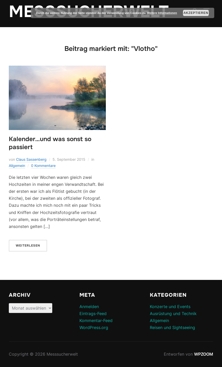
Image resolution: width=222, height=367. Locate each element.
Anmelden (89, 306)
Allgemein (17, 165)
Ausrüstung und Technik (173, 313)
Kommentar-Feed (96, 320)
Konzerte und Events (170, 306)
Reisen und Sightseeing (172, 327)
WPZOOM (203, 354)
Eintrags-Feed (93, 313)
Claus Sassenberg (31, 159)
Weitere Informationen (162, 12)
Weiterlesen (28, 245)
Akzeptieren (195, 13)
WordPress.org (93, 327)
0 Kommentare (43, 165)
